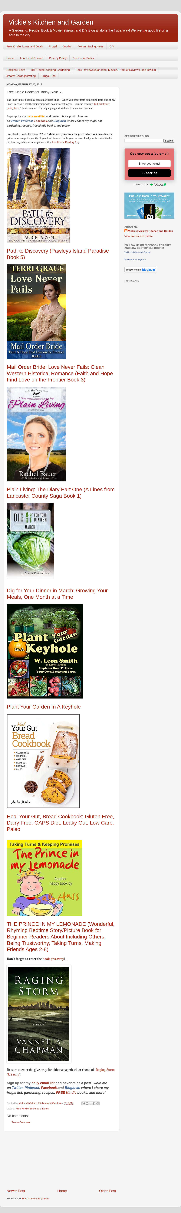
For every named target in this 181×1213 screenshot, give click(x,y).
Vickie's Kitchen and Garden (50, 22)
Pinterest (27, 120)
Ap (76, 142)
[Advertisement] (61, 1159)
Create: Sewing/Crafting (21, 75)
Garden (67, 46)
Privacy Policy (58, 58)
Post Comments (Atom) (35, 1198)
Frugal (53, 46)
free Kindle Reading (62, 142)
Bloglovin (60, 120)
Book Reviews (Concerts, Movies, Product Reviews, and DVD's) (116, 69)
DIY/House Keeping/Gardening (50, 69)
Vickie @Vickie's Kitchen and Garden (150, 231)
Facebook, (41, 120)
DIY (112, 46)
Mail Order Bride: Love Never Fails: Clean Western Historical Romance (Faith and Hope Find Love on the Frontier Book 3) (60, 373)
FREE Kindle (66, 1093)
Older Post (107, 1191)
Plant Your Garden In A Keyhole (44, 707)
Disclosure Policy (83, 58)
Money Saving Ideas (91, 46)
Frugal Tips (48, 75)
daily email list (36, 116)
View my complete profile (138, 236)
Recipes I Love (15, 69)
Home (10, 58)
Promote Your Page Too (135, 259)
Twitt (14, 120)
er (18, 120)
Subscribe (149, 173)
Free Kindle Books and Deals (24, 46)
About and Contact (31, 58)
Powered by (149, 184)
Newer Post (16, 1191)
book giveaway (53, 959)
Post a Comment (21, 1122)
